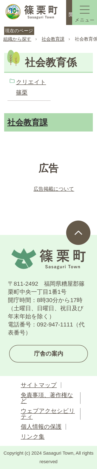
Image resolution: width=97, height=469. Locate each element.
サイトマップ (39, 385)
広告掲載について (54, 189)
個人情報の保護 (41, 426)
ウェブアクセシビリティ (48, 414)
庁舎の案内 (48, 353)
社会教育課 (53, 39)
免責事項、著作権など (47, 398)
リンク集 (33, 436)
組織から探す (17, 39)
